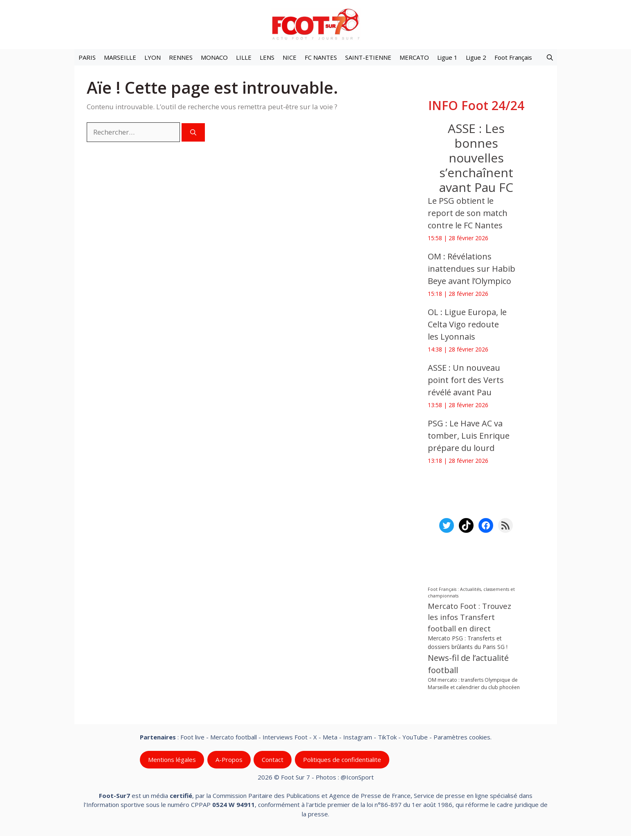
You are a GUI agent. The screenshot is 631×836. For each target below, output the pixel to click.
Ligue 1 (447, 57)
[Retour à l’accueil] (316, 24)
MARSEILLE (120, 57)
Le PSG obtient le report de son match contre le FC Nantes (467, 213)
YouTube (415, 737)
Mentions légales (172, 759)
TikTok (387, 737)
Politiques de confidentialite (342, 759)
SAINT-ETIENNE (368, 57)
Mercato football (233, 737)
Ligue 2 (476, 57)
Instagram (357, 737)
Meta (330, 737)
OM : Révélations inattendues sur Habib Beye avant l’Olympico (471, 268)
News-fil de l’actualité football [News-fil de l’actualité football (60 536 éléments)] (468, 664)
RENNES (181, 57)
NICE (289, 57)
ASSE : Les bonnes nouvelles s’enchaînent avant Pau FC (476, 158)
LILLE (244, 57)
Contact (272, 759)
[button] (550, 57)
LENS (267, 57)
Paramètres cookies (461, 737)
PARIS (87, 57)
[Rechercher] (193, 132)
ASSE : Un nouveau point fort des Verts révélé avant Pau (466, 380)
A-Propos (228, 759)
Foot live (192, 737)
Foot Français (513, 57)
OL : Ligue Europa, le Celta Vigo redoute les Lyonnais (467, 324)
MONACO (214, 57)
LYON (152, 57)
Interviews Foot (285, 737)
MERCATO (414, 57)
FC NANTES (321, 57)
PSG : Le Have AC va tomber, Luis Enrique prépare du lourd (469, 435)
